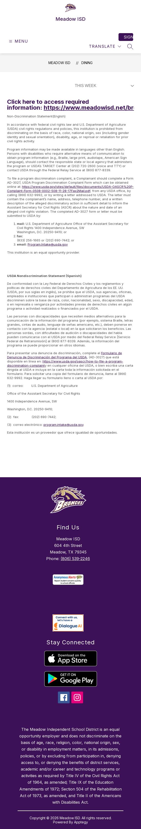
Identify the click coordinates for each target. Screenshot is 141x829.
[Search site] (130, 46)
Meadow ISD (59, 63)
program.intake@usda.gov (63, 425)
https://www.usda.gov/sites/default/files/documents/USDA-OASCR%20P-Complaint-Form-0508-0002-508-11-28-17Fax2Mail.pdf (70, 189)
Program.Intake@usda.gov (48, 244)
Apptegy (81, 822)
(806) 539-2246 (75, 558)
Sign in (128, 37)
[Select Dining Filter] (103, 86)
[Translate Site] (105, 46)
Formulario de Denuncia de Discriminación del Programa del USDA (64, 355)
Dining (87, 63)
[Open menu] (18, 41)
